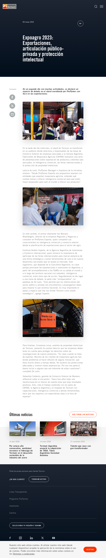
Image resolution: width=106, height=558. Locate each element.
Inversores (14, 506)
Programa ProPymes (18, 499)
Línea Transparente (18, 492)
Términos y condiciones (23, 554)
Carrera (12, 513)
